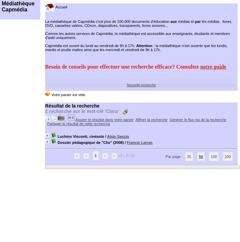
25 (189, 157)
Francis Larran (139, 142)
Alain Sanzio (118, 136)
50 (201, 157)
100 (214, 157)
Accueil (56, 7)
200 (228, 157)
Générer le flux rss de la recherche (198, 120)
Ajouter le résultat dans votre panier (104, 120)
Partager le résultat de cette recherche (78, 124)
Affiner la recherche (151, 120)
